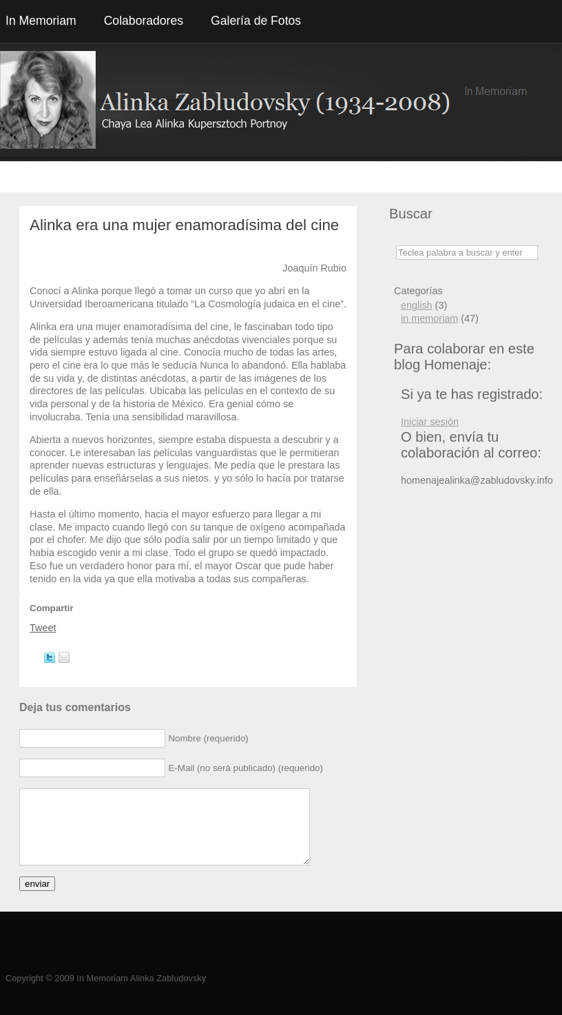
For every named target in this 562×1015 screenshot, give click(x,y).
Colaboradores (143, 21)
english (417, 305)
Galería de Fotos (256, 21)
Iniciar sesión (430, 421)
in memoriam (429, 318)
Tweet (43, 627)
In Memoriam (41, 21)
